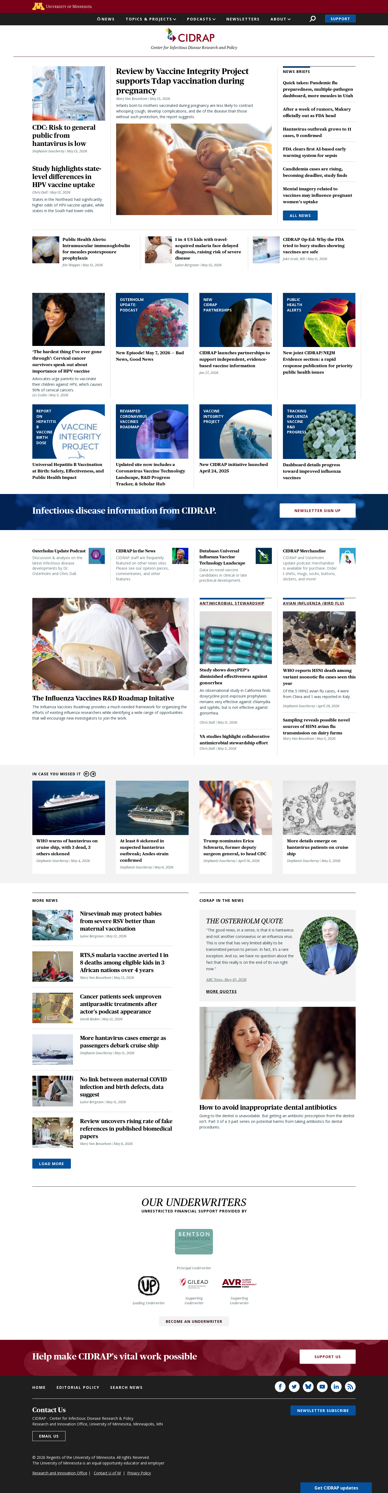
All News (300, 216)
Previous (86, 775)
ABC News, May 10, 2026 (226, 981)
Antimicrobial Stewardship (232, 604)
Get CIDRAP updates (336, 1488)
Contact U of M (107, 1474)
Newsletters (243, 19)
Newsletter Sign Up (318, 511)
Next (93, 775)
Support (340, 18)
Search (312, 19)
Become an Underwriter (194, 1322)
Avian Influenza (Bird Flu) (313, 604)
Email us (49, 1437)
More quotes (221, 992)
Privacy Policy (139, 1474)
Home (39, 1388)
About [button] (279, 19)
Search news (126, 1388)
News (108, 19)
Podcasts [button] (199, 19)
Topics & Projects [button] (149, 19)
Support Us (327, 1358)
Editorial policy (78, 1388)
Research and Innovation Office (59, 1474)
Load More (51, 1165)
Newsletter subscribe (323, 1411)
